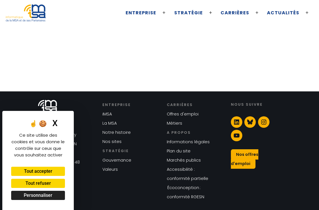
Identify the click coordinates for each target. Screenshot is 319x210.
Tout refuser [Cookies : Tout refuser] (38, 183)
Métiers (174, 123)
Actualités (283, 12)
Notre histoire (116, 132)
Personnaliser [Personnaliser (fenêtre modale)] (38, 195)
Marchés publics (184, 160)
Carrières (235, 12)
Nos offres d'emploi (244, 159)
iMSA (107, 114)
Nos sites (112, 141)
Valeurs (110, 169)
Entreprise (141, 12)
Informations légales (188, 142)
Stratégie (188, 12)
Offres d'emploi (183, 114)
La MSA (109, 123)
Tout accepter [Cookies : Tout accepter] (38, 171)
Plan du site (179, 151)
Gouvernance (116, 160)
